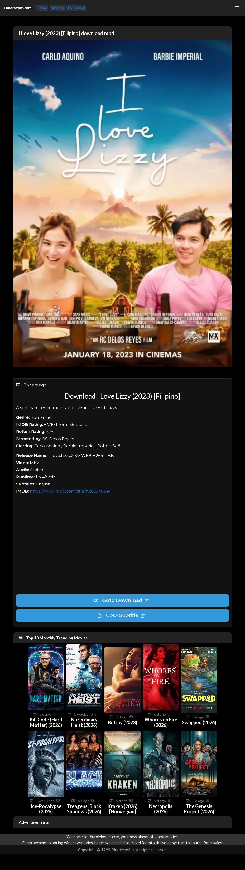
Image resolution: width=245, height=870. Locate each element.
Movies (57, 8)
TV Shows (76, 8)
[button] (237, 8)
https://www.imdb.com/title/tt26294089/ (70, 491)
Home (41, 8)
